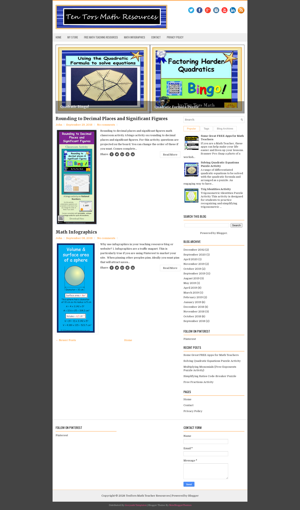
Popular (191, 128)
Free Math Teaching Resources (101, 37)
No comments (106, 124)
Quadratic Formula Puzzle (177, 107)
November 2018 (194, 311)
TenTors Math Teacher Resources (148, 495)
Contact (156, 37)
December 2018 (193, 306)
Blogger (222, 233)
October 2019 (192, 268)
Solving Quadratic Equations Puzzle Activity (220, 164)
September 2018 (194, 321)
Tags (206, 128)
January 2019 (192, 302)
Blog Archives (225, 128)
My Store (72, 37)
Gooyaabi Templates (135, 505)
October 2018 (192, 316)
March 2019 (191, 292)
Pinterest (189, 338)
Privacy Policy (175, 37)
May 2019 (189, 283)
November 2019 (194, 263)
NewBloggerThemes (180, 505)
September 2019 (194, 273)
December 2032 (194, 249)
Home (58, 37)
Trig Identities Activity (216, 189)
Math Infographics (134, 37)
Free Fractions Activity (198, 382)
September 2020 (194, 254)
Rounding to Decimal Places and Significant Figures (112, 118)
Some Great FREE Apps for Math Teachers (211, 355)
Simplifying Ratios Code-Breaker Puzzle (209, 376)
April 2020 (190, 259)
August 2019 (191, 278)
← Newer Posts (66, 340)
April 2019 (190, 287)
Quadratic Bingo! (74, 106)
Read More (170, 154)
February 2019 (193, 297)
